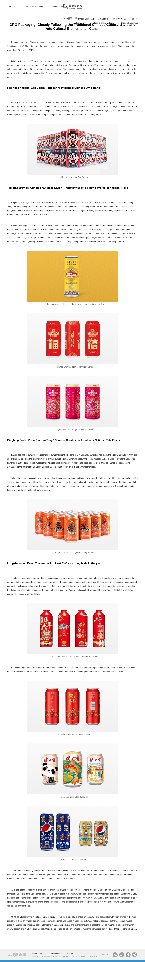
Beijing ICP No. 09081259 (70, 956)
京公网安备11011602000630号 (88, 956)
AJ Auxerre (103, 19)
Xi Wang (68, 19)
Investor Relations (58, 7)
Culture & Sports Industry (103, 23)
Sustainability (79, 23)
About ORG (12, 7)
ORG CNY (119, 19)
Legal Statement (54, 954)
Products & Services (34, 7)
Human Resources (129, 23)
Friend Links (37, 954)
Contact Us (70, 954)
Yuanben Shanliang (85, 19)
